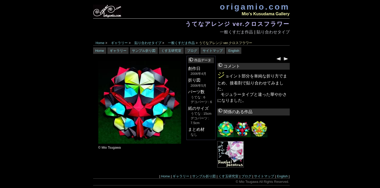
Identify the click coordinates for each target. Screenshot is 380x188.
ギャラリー (119, 43)
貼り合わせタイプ (273, 32)
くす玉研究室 (171, 51)
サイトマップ (213, 51)
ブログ (192, 51)
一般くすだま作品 (236, 32)
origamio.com (255, 6)
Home (100, 43)
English (233, 51)
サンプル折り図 (143, 51)
